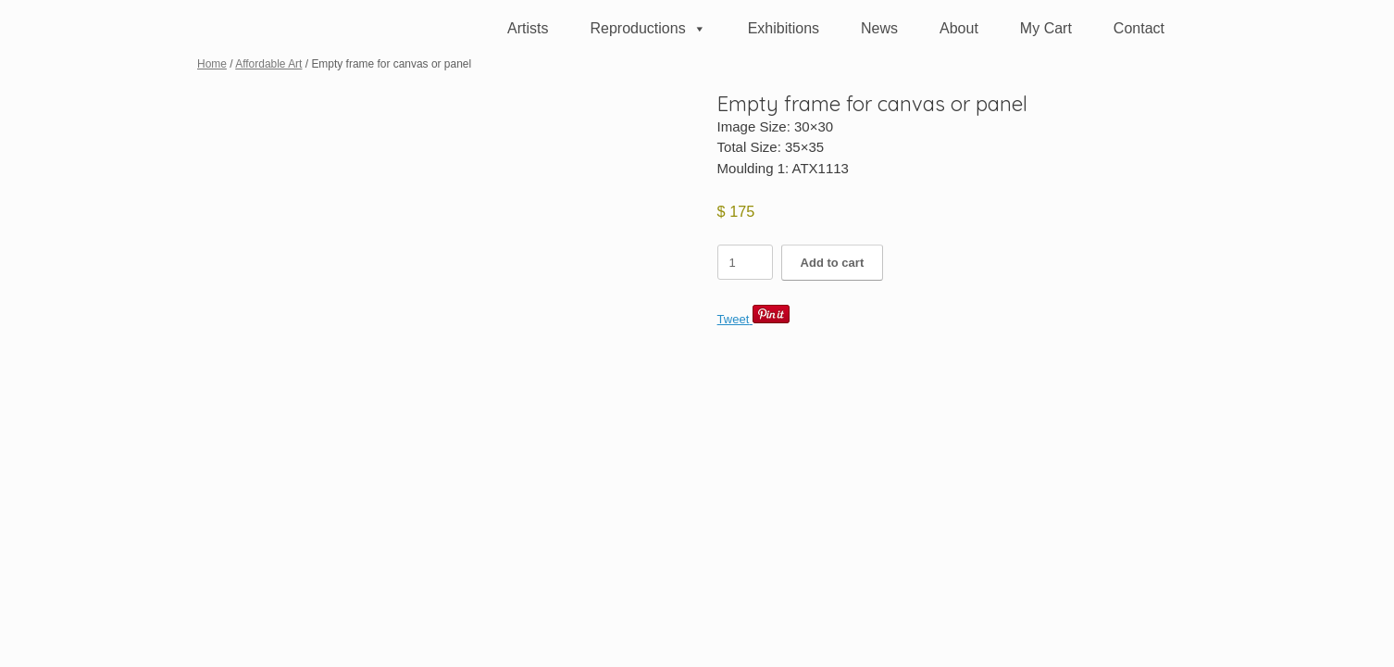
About (959, 28)
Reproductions (647, 28)
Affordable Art (268, 63)
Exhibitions (783, 28)
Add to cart (833, 263)
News (879, 28)
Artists (527, 28)
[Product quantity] (745, 262)
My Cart (1046, 28)
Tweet (733, 319)
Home (212, 63)
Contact (1139, 28)
